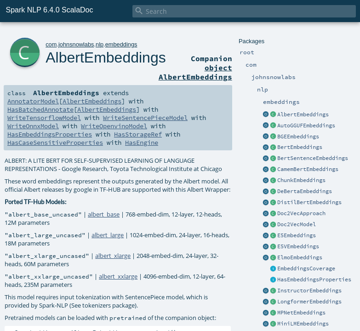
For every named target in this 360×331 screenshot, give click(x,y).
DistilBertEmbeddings (309, 202)
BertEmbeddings (299, 147)
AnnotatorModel (33, 101)
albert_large (107, 235)
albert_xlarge (113, 255)
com (51, 44)
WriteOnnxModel (33, 126)
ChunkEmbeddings (301, 180)
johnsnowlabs (76, 44)
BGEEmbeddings (298, 136)
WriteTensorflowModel (44, 118)
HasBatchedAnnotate (40, 109)
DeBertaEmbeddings (304, 191)
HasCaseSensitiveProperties (55, 142)
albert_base (104, 214)
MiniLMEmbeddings (303, 323)
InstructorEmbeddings (309, 290)
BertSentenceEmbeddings (312, 158)
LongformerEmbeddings (309, 301)
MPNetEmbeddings (301, 312)
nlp (99, 44)
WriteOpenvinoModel (114, 126)
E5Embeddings (296, 235)
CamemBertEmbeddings (307, 169)
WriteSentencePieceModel (145, 118)
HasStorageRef (138, 134)
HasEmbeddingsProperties (314, 279)
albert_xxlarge (118, 276)
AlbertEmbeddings (303, 114)
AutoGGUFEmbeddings (306, 125)
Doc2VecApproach (301, 213)
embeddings (121, 44)
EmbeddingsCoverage (306, 268)
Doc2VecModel (296, 224)
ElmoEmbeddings (299, 257)
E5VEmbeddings (298, 246)
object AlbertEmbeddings (195, 72)
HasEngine (141, 142)
